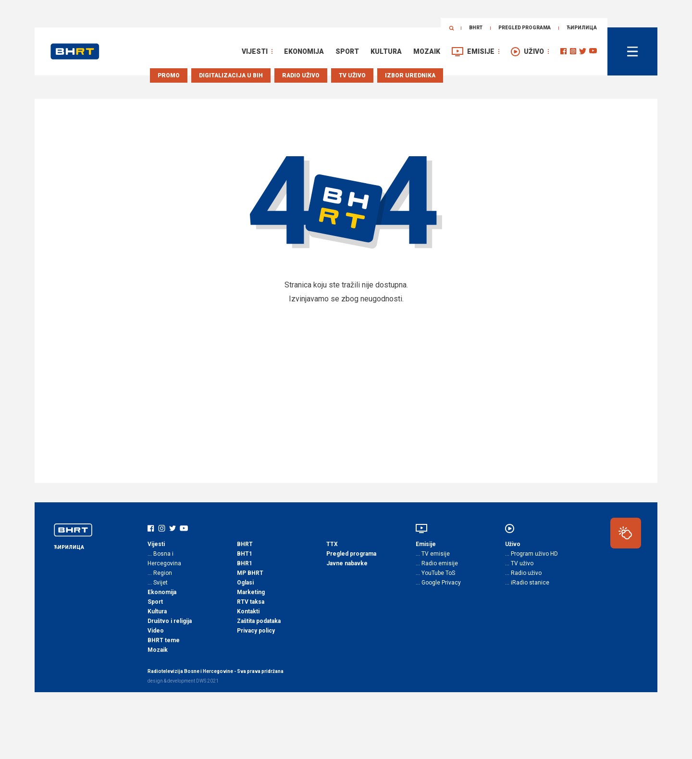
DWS (201, 681)
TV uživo (352, 75)
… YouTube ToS (435, 573)
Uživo (534, 51)
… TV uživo (519, 563)
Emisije (480, 51)
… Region (160, 573)
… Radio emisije (437, 563)
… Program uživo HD (531, 553)
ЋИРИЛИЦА (582, 27)
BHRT (475, 27)
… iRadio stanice (527, 582)
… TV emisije (433, 553)
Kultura (386, 51)
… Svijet (158, 582)
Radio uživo (301, 75)
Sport (347, 51)
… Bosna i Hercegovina (164, 558)
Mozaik (426, 51)
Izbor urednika (410, 75)
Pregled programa (524, 27)
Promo (169, 75)
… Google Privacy (438, 582)
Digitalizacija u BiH (231, 75)
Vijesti (255, 51)
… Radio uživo (523, 573)
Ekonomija (304, 51)
